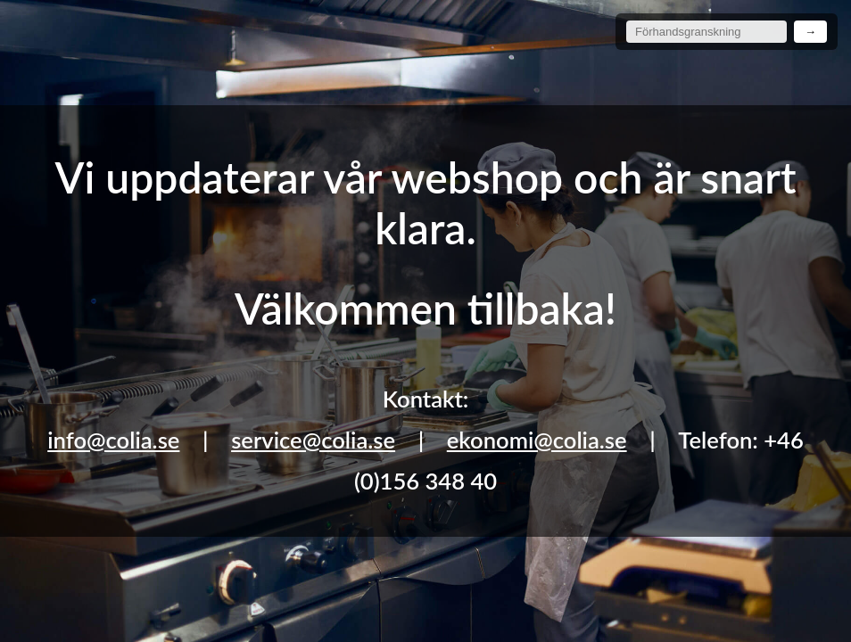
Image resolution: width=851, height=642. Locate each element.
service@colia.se (313, 439)
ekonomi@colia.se (537, 439)
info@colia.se (113, 439)
